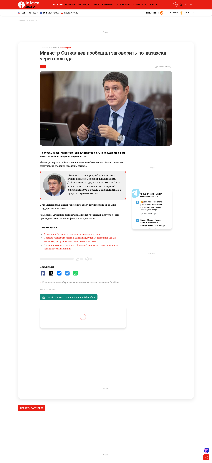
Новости (58, 5)
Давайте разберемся (88, 5)
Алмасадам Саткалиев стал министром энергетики (72, 234)
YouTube (154, 5)
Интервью (107, 5)
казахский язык (48, 290)
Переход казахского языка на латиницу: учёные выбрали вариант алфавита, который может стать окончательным (80, 239)
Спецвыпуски (123, 5)
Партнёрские (140, 5)
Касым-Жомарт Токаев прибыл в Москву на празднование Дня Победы (152, 222)
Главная (21, 20)
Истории (70, 5)
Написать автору (163, 67)
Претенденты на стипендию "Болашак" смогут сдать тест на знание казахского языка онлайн (81, 247)
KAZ (191, 5)
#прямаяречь (65, 48)
